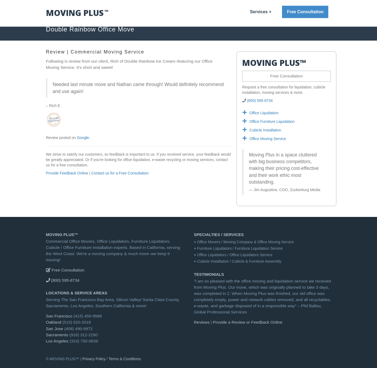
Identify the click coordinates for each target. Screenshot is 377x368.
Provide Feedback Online (67, 173)
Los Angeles (57, 341)
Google (83, 137)
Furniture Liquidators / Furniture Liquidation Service (240, 248)
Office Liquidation (264, 113)
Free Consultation (286, 76)
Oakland (53, 322)
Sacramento (57, 335)
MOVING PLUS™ (62, 234)
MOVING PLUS (247, 13)
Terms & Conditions (125, 359)
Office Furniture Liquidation (272, 121)
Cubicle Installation (265, 130)
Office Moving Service (267, 139)
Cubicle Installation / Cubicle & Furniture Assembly (239, 261)
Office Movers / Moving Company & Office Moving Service (245, 242)
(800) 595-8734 (260, 100)
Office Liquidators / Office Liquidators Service (235, 255)
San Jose (54, 328)
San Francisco (59, 316)
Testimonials (209, 274)
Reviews (271, 13)
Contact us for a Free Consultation (120, 173)
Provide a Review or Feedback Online (247, 322)
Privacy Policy (93, 359)
